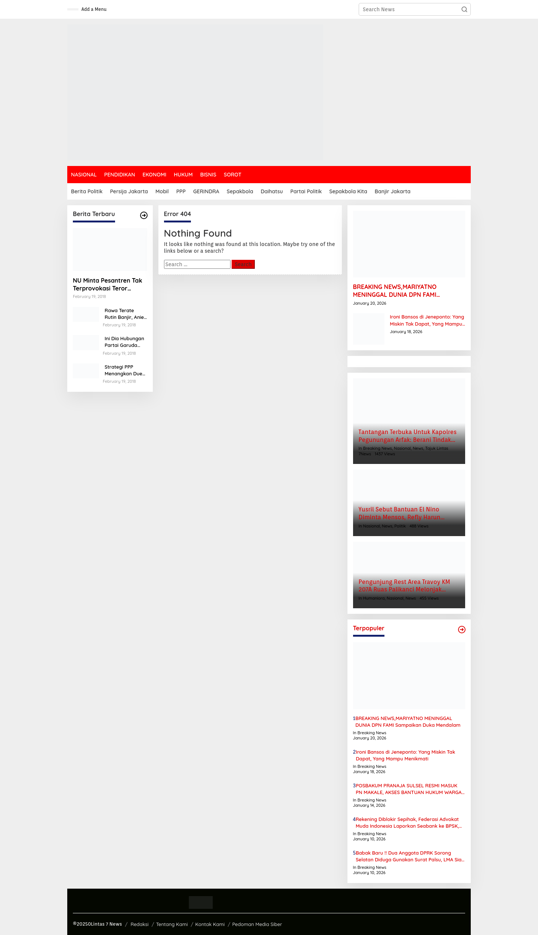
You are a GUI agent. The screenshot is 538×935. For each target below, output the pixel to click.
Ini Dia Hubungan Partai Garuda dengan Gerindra (124, 341)
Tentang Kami (172, 924)
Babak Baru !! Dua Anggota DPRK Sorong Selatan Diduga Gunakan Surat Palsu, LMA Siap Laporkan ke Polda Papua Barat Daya (410, 856)
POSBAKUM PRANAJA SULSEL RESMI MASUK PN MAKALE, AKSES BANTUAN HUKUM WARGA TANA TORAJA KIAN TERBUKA (408, 789)
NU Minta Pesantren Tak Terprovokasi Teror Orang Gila (107, 284)
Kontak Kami (210, 924)
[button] (464, 9)
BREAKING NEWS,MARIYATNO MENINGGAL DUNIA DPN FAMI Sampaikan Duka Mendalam (395, 291)
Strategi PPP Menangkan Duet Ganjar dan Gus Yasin (124, 370)
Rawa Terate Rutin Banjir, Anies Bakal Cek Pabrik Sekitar (125, 313)
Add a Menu (93, 9)
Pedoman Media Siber (257, 924)
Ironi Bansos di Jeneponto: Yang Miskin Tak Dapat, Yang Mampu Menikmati (427, 320)
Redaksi (139, 924)
